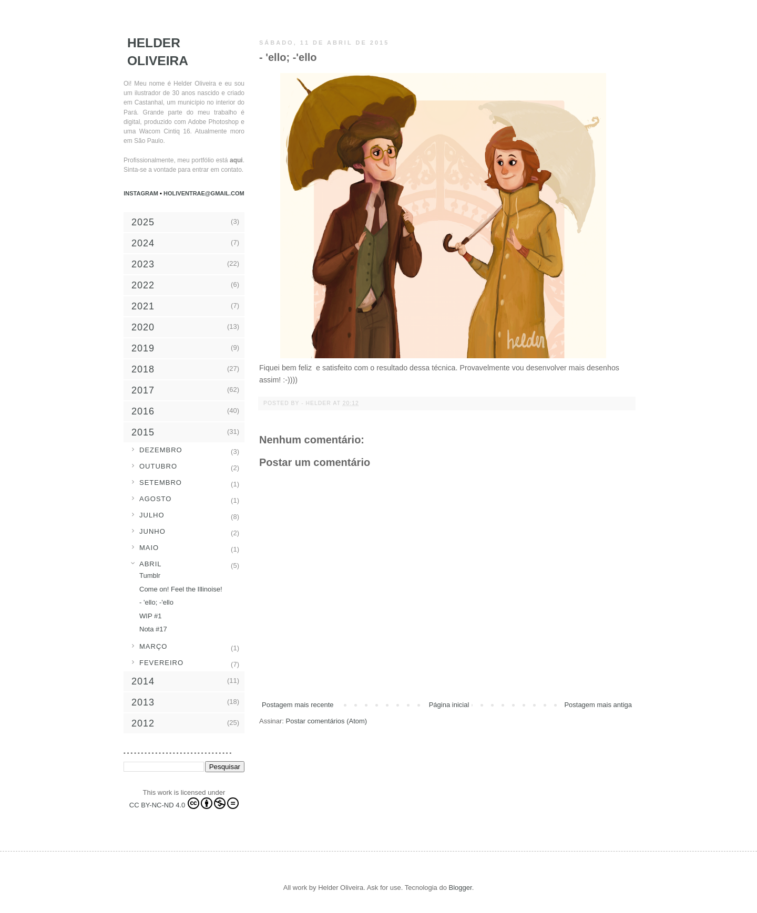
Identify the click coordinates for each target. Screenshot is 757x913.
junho (152, 531)
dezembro (160, 450)
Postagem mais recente (298, 705)
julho (152, 515)
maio (149, 548)
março (153, 646)
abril (150, 564)
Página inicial (449, 705)
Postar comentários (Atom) (326, 721)
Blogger (460, 887)
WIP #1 (150, 616)
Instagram (142, 193)
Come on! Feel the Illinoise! (180, 589)
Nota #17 (153, 629)
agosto (155, 499)
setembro (160, 482)
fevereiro (161, 663)
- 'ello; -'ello (156, 602)
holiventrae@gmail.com (203, 193)
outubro (158, 466)
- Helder (317, 403)
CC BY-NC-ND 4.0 (184, 803)
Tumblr (149, 575)
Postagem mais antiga (598, 705)
